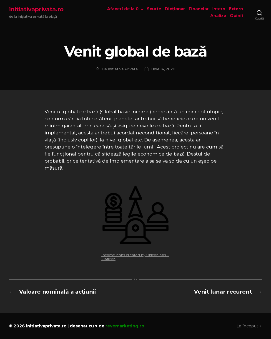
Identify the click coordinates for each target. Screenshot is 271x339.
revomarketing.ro (124, 326)
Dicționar (175, 9)
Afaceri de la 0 (123, 9)
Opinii (236, 15)
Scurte (154, 9)
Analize (218, 15)
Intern (218, 9)
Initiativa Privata (123, 69)
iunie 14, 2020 (163, 69)
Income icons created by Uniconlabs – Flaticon (135, 257)
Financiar (199, 9)
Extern (236, 9)
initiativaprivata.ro (36, 9)
